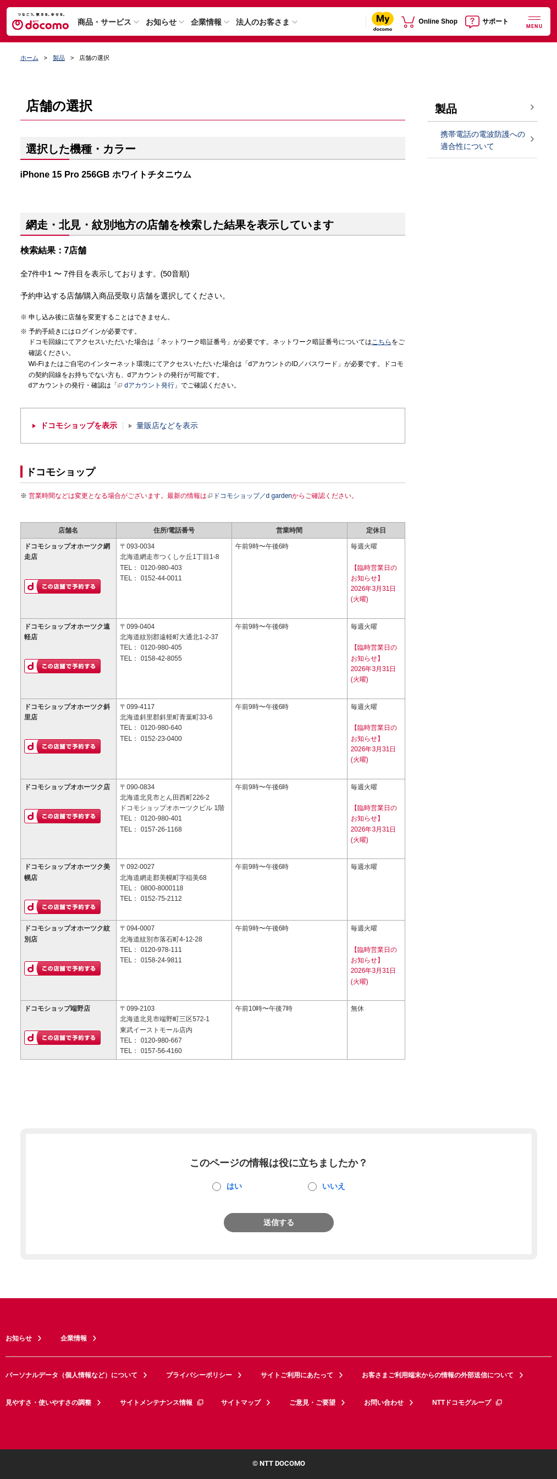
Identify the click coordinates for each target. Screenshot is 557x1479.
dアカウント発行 (146, 385)
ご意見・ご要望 (312, 1402)
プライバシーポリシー (199, 1375)
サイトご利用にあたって (297, 1375)
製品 (59, 57)
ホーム (29, 57)
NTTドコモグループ (467, 1402)
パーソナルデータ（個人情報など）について (71, 1375)
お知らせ (161, 22)
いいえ (333, 1186)
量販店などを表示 (167, 426)
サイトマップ (241, 1402)
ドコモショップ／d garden (250, 496)
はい (234, 1186)
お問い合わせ (384, 1402)
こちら (381, 342)
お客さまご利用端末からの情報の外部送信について (438, 1375)
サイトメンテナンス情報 (162, 1402)
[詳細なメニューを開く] (534, 21)
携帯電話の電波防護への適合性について (482, 140)
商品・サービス (104, 22)
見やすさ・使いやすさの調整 (48, 1402)
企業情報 (206, 22)
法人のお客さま (263, 22)
